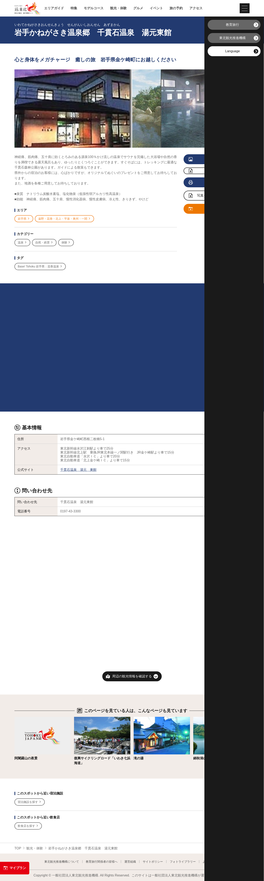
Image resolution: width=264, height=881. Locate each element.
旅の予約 (176, 8)
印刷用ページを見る (211, 182)
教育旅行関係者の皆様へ (102, 861)
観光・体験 (118, 8)
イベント (156, 8)
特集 (74, 8)
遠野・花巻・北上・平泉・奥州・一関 (64, 219)
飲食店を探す (28, 826)
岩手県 (24, 219)
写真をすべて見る (210, 159)
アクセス (196, 8)
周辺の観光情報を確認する (132, 676)
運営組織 (130, 861)
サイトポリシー (153, 861)
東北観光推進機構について (61, 861)
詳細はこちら (24, 719)
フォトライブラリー (183, 861)
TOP (17, 848)
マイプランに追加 (210, 209)
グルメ (138, 8)
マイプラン (14, 868)
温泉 (22, 242)
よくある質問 (211, 861)
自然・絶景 (44, 242)
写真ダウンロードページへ (213, 196)
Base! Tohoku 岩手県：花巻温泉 (40, 266)
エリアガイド (54, 8)
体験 (66, 242)
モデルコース (94, 8)
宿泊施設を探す (29, 802)
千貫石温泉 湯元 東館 (78, 469)
